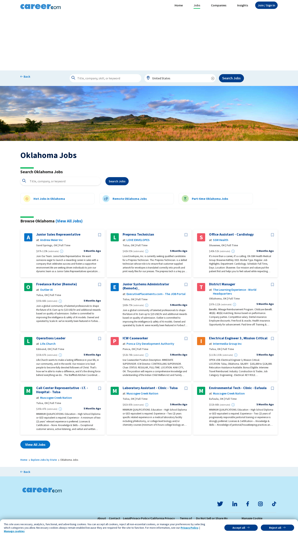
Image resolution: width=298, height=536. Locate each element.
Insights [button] (242, 5)
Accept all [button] (239, 527)
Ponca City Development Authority (150, 344)
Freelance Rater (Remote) (56, 284)
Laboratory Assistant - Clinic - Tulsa (150, 388)
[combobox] (180, 78)
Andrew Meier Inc (51, 240)
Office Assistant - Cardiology (231, 234)
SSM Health (220, 240)
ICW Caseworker (135, 338)
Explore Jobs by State (44, 459)
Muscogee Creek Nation (56, 398)
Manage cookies (14, 531)
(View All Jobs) (69, 221)
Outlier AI (46, 290)
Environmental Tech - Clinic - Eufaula (238, 388)
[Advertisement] (149, 41)
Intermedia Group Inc (227, 344)
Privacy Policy (189, 527)
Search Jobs (231, 78)
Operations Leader (50, 338)
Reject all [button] (275, 527)
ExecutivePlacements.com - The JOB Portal (156, 294)
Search (117, 181)
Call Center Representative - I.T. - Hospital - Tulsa (62, 390)
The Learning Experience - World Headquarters (234, 291)
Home (179, 5)
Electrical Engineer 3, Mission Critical (238, 338)
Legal (126, 518)
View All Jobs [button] (35, 444)
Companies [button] (218, 5)
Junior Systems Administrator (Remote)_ (146, 286)
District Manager (222, 284)
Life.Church (48, 344)
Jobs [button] (197, 5)
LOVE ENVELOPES (138, 240)
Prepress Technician (138, 234)
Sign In (266, 5)
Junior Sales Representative (58, 234)
